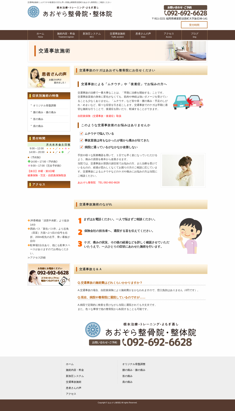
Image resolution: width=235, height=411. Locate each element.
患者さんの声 (73, 387)
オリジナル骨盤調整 (44, 105)
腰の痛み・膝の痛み (44, 112)
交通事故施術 (73, 381)
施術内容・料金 (75, 369)
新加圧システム (75, 376)
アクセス (71, 393)
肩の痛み (38, 126)
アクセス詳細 (38, 257)
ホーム (70, 364)
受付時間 (194, 24)
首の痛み (38, 119)
